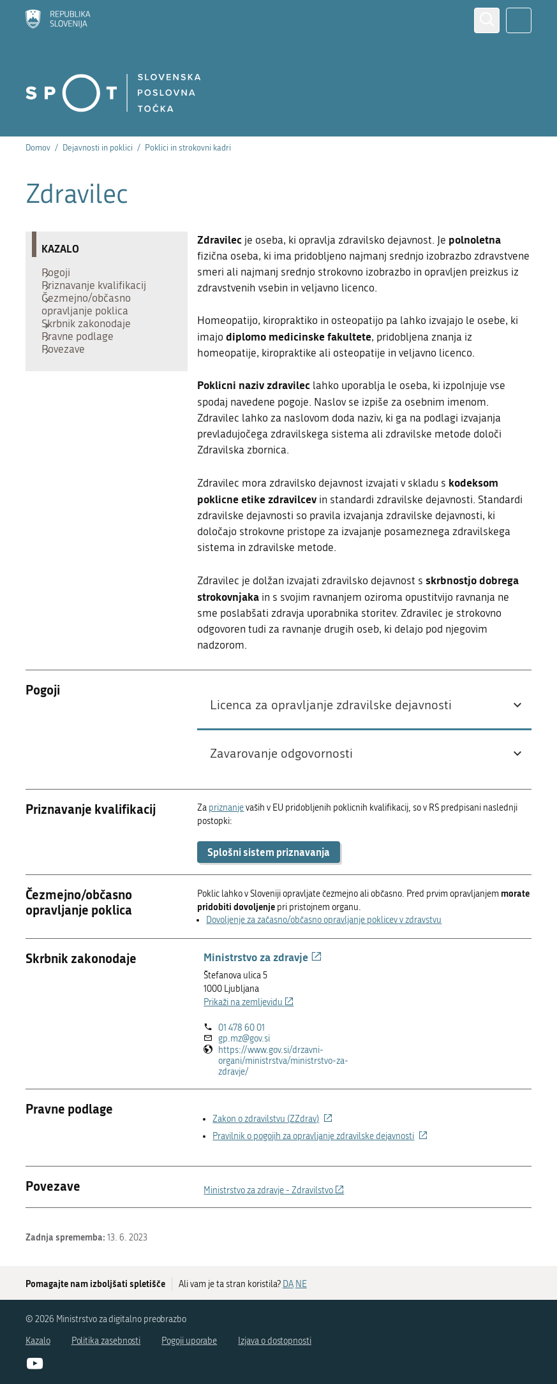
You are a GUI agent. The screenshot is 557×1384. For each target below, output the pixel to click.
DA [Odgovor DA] (288, 1284)
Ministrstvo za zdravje (263, 956)
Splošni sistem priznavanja (268, 851)
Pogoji (62, 275)
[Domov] (58, 20)
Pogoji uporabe (189, 1341)
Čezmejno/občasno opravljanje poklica (92, 320)
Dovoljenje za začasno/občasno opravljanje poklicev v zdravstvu (324, 920)
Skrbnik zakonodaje (92, 345)
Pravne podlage (83, 364)
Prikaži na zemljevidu (248, 1002)
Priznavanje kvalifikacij (100, 294)
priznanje (226, 807)
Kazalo (38, 1341)
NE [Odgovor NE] (301, 1284)
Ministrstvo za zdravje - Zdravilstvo (274, 1190)
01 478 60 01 (241, 1027)
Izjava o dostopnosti (274, 1341)
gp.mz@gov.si (244, 1038)
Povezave (69, 384)
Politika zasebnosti (106, 1341)
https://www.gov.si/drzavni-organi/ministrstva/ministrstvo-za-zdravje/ (283, 1061)
